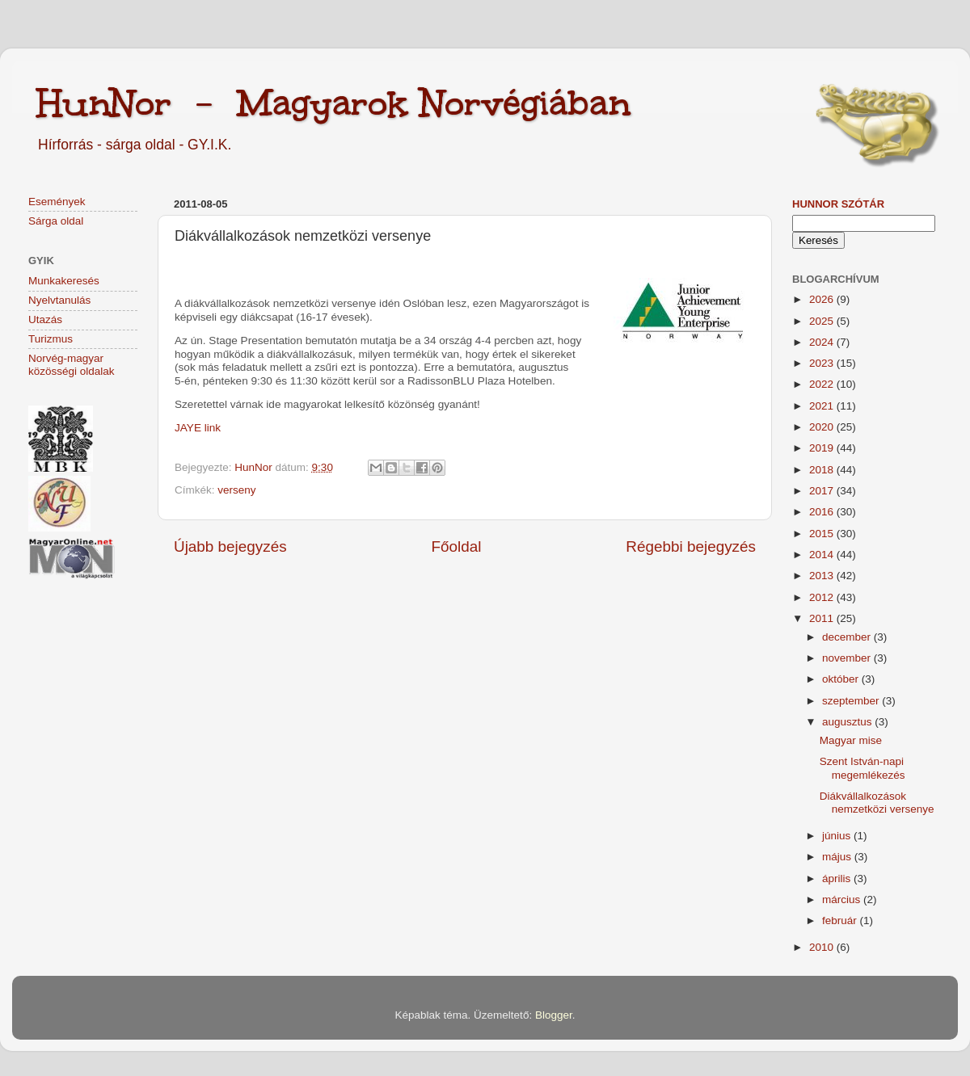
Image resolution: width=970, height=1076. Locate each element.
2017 (823, 491)
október (842, 679)
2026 (823, 299)
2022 (823, 384)
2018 (823, 470)
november (848, 658)
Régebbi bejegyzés (691, 546)
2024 (823, 342)
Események (57, 201)
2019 (823, 448)
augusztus (848, 722)
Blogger (553, 1015)
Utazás (45, 319)
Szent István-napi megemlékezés (862, 767)
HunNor (254, 467)
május (838, 857)
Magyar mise (851, 740)
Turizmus (50, 339)
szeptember (852, 701)
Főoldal (457, 546)
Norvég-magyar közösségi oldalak (71, 364)
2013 (823, 576)
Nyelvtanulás (59, 300)
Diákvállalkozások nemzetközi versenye (877, 802)
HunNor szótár (838, 204)
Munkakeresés (63, 281)
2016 (823, 512)
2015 (823, 533)
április (838, 878)
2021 (823, 406)
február (841, 920)
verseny (236, 490)
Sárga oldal (55, 221)
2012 (823, 597)
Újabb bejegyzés (230, 546)
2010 (823, 947)
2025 (823, 321)
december (848, 637)
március (842, 899)
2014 (823, 555)
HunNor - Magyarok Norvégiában (333, 102)
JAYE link (198, 428)
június (838, 836)
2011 (823, 618)
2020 (823, 427)
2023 (823, 363)
